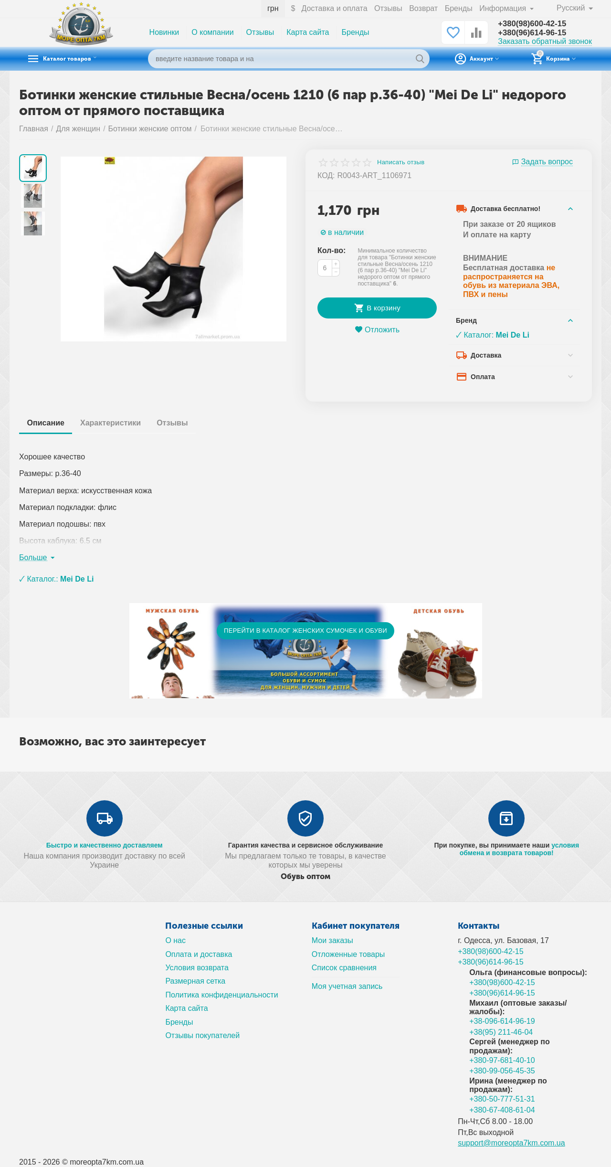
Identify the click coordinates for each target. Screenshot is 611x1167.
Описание (47, 423)
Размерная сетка (195, 981)
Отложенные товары (348, 954)
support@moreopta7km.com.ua (511, 1143)
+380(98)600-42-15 (535, 23)
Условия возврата (197, 968)
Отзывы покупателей (202, 1035)
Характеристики (115, 423)
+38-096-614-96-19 (502, 1021)
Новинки (164, 32)
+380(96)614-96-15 (535, 33)
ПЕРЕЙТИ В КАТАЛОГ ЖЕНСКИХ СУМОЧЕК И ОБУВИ (305, 630)
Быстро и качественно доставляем (104, 845)
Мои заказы (332, 940)
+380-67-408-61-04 (502, 1110)
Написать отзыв (400, 162)
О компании (212, 32)
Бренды (458, 8)
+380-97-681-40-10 (502, 1060)
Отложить (377, 330)
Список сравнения (344, 968)
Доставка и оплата (334, 8)
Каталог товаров (79, 59)
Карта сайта (307, 32)
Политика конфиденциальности (221, 995)
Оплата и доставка (198, 954)
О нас (175, 940)
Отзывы (388, 8)
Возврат (423, 8)
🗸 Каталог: (492, 335)
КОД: (326, 175)
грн (272, 8)
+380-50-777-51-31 (502, 1099)
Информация (503, 8)
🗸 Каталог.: (56, 579)
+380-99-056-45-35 (502, 1071)
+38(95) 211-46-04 (501, 1032)
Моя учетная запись (347, 986)
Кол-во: (331, 250)
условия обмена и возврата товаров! (519, 849)
